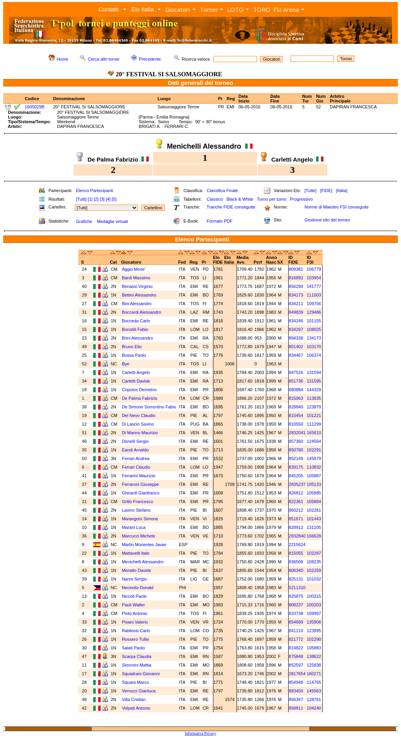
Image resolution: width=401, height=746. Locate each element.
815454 (296, 415)
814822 (296, 647)
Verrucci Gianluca (138, 690)
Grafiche (84, 221)
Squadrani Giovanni (141, 673)
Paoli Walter (133, 604)
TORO (261, 9)
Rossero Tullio (135, 639)
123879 (314, 406)
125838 (314, 665)
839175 (296, 467)
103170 (314, 346)
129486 (314, 312)
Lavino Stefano (136, 510)
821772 (296, 639)
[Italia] (341, 190)
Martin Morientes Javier (144, 544)
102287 (314, 553)
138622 (314, 656)
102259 (314, 570)
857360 (296, 441)
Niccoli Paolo (134, 596)
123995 (314, 630)
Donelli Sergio (135, 441)
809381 (296, 269)
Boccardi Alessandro (141, 312)
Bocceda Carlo (136, 320)
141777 (314, 286)
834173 (296, 295)
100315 (314, 596)
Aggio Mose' (133, 269)
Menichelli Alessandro (142, 561)
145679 (314, 458)
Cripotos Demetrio (139, 389)
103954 (314, 277)
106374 (314, 355)
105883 (314, 647)
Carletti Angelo (136, 372)
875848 (296, 656)
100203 (314, 604)
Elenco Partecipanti (94, 190)
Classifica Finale (222, 190)
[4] (108, 199)
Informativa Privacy (200, 733)
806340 (296, 570)
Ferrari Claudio (136, 467)
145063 (314, 690)
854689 (296, 622)
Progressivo (301, 199)
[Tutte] (310, 190)
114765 (314, 682)
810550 (296, 424)
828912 (296, 527)
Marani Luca (134, 527)
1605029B (34, 106)
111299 (314, 424)
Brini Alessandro (137, 338)
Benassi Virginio (137, 286)
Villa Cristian (134, 699)
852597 (296, 665)
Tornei (208, 9)
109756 (314, 303)
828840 (296, 406)
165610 (314, 432)
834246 (296, 320)
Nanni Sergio (134, 579)
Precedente (150, 59)
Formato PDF (220, 221)
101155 (314, 320)
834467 (296, 355)
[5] (114, 199)
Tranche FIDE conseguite (231, 207)
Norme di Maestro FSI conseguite (336, 207)
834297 (296, 329)
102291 (314, 450)
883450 (296, 690)
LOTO (235, 9)
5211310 (297, 587)
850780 (296, 450)
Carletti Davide (136, 381)
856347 (296, 699)
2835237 (297, 484)
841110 (296, 630)
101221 (314, 415)
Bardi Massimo (136, 277)
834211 (296, 303)
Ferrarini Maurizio (138, 475)
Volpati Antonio (136, 708)
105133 (314, 484)
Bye (125, 363)
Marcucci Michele (138, 536)
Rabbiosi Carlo (136, 630)
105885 (314, 493)
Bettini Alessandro (139, 295)
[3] (102, 199)
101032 (314, 579)
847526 (296, 372)
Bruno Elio (132, 346)
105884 (314, 501)
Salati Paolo (133, 647)
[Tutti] (81, 199)
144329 (314, 389)
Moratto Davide (136, 570)
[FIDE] (326, 190)
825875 (296, 596)
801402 (296, 346)
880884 (296, 389)
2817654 (297, 673)
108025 (314, 329)
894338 (296, 338)
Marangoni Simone (140, 518)
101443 (314, 518)
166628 (314, 536)
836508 (296, 561)
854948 (296, 682)
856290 (296, 286)
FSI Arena (286, 9)
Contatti (108, 9)
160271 (314, 673)
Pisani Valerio (135, 622)
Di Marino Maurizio (140, 432)
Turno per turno (271, 199)
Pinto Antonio (134, 613)
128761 (314, 699)
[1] (90, 199)
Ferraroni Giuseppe (140, 484)
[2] (96, 199)
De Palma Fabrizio (139, 398)
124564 (314, 441)
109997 (314, 613)
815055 (296, 553)
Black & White (239, 199)
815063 (296, 398)
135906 (314, 622)
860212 (296, 510)
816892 (296, 277)
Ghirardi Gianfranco (140, 493)
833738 (296, 613)
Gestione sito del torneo (327, 220)
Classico (215, 199)
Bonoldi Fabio (135, 329)
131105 (314, 527)
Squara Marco (135, 682)
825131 (296, 579)
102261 (314, 510)
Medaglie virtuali (112, 221)
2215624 (297, 544)
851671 (296, 518)
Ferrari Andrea (135, 458)
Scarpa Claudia (136, 656)
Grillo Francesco (137, 501)
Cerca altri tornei (103, 59)
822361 (296, 501)
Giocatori (177, 9)
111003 (314, 295)
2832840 (297, 536)
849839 (296, 312)
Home (62, 59)
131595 (314, 381)
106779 (314, 269)
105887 (314, 475)
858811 (296, 708)
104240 (314, 708)
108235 (314, 561)
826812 (296, 493)
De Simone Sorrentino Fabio (149, 406)
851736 (296, 381)
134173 (314, 338)
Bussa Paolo (134, 355)
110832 (314, 467)
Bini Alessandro (137, 303)
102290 (314, 639)
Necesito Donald (138, 587)
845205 (296, 475)
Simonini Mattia (136, 665)
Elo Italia (142, 9)
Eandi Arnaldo (135, 450)
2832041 (297, 432)
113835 (314, 398)
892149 (296, 458)
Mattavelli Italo (135, 553)
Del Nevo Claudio (138, 415)
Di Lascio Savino (138, 424)
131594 (314, 372)
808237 (296, 604)
